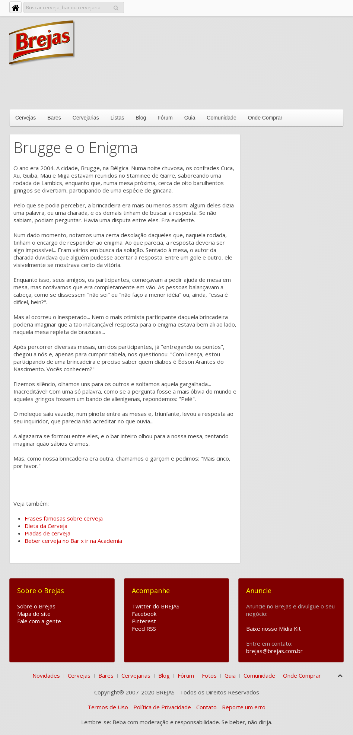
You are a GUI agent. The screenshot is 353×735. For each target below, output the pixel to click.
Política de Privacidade (162, 707)
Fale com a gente (39, 621)
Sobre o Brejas (36, 606)
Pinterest (144, 621)
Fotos (209, 675)
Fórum (165, 118)
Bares (54, 118)
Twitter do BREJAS (155, 606)
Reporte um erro (243, 707)
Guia (189, 118)
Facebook (144, 613)
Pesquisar (116, 6)
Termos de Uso (108, 707)
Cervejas (25, 118)
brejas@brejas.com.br (274, 651)
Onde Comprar (265, 118)
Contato (206, 707)
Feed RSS (144, 628)
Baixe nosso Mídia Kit (273, 628)
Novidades (46, 675)
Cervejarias (86, 118)
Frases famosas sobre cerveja (64, 518)
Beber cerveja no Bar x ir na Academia (73, 540)
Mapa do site (34, 613)
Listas (117, 118)
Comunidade (221, 118)
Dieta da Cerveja (46, 525)
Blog (141, 118)
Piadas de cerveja (47, 533)
